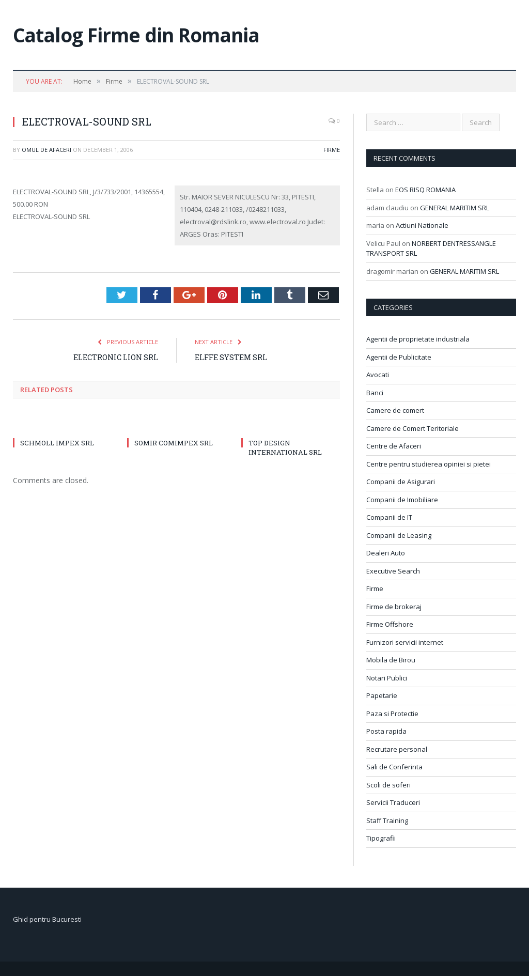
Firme (331, 149)
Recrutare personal (396, 749)
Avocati (377, 374)
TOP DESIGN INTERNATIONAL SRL (285, 447)
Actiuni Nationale (422, 225)
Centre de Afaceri (393, 446)
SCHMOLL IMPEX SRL (57, 442)
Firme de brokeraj (394, 606)
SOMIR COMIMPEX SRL (173, 442)
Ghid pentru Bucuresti (47, 919)
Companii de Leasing (398, 535)
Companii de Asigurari (400, 481)
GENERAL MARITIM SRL (454, 207)
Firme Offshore (389, 624)
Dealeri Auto (385, 552)
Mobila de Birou (390, 659)
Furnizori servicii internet (404, 642)
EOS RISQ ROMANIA (425, 189)
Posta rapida (386, 731)
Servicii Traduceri (393, 802)
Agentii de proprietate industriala (418, 339)
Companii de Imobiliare (402, 499)
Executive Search (393, 571)
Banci (374, 392)
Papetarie (381, 695)
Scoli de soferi (388, 784)
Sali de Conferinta (394, 766)
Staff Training (387, 820)
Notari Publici (386, 678)
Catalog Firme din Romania (136, 35)
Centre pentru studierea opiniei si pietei (428, 464)
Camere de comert (395, 410)
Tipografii (381, 838)
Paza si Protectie (392, 713)
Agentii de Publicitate (398, 357)
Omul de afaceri (46, 149)
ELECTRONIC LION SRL (115, 357)
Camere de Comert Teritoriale (412, 428)
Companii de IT (389, 517)
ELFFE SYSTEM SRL (231, 357)
